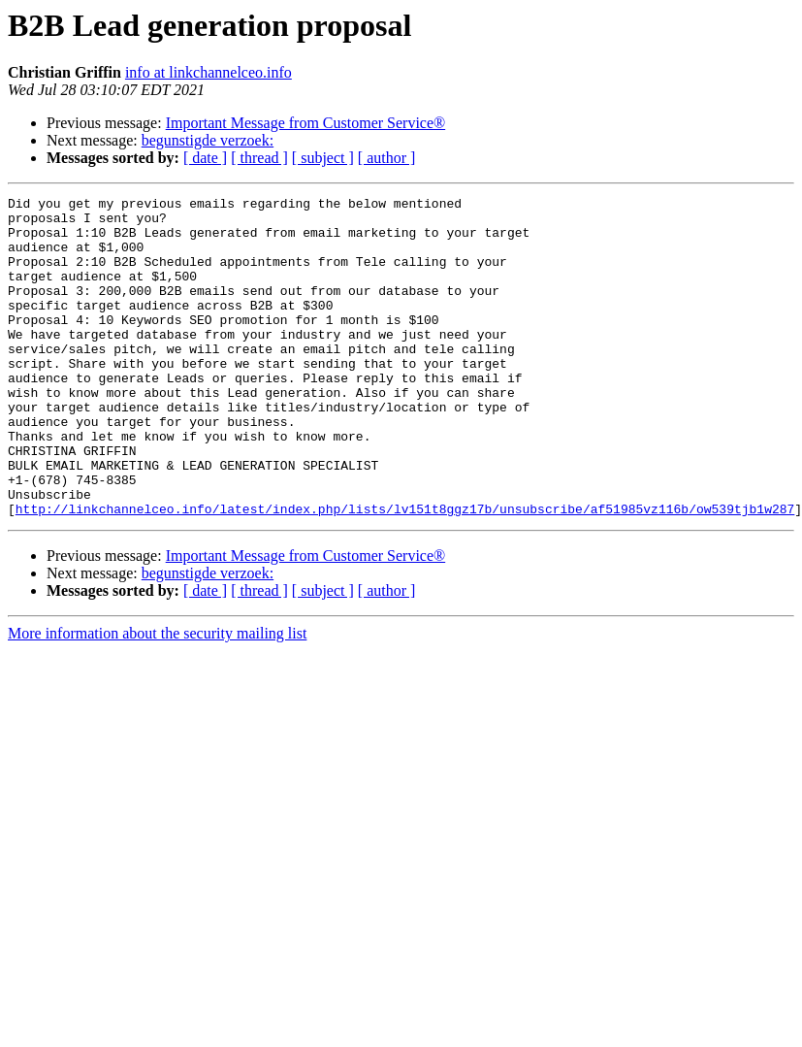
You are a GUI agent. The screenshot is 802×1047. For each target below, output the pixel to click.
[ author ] (387, 157)
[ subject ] (323, 157)
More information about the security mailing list (157, 697)
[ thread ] (259, 157)
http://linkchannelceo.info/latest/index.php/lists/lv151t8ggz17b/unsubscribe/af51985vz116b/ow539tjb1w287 (405, 572)
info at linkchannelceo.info (208, 72)
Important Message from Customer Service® (306, 123)
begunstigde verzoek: (207, 140)
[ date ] (205, 157)
